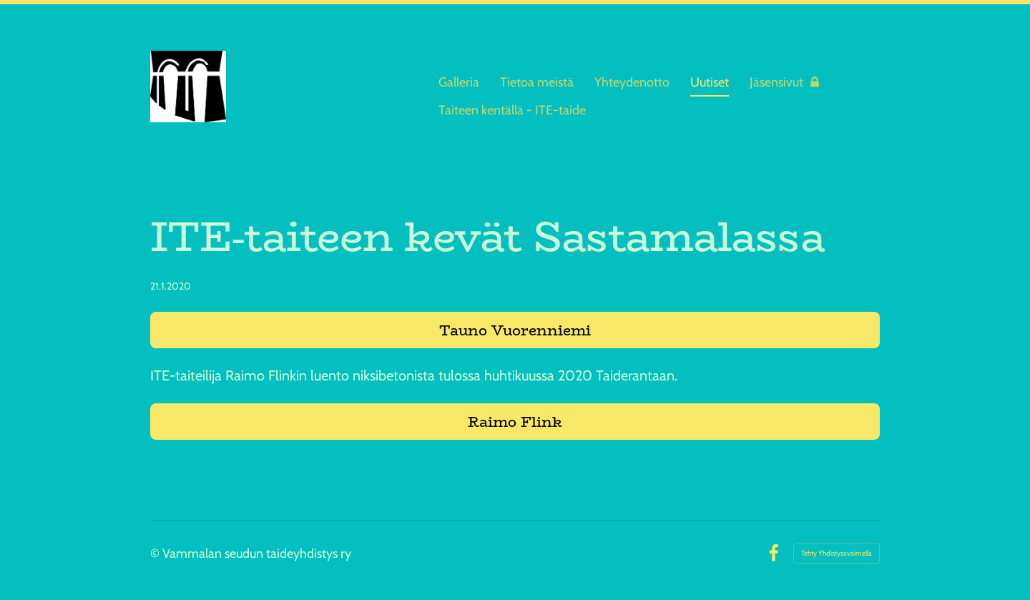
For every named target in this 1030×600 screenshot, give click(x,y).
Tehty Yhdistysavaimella (836, 553)
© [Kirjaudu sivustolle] (156, 553)
